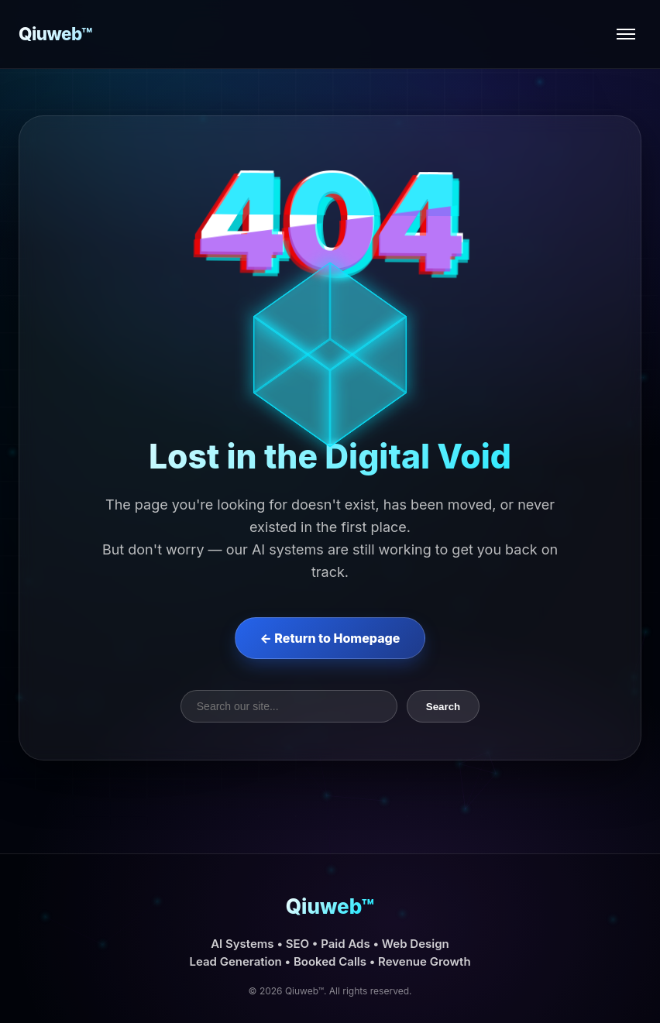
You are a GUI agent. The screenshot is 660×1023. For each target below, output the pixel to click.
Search (443, 706)
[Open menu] (625, 34)
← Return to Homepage (330, 638)
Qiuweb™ (55, 33)
